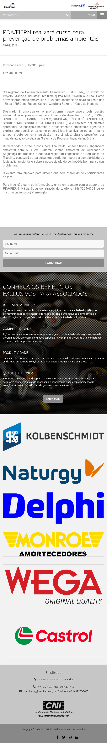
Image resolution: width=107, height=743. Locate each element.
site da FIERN (12, 73)
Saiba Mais (53, 399)
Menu (97, 15)
